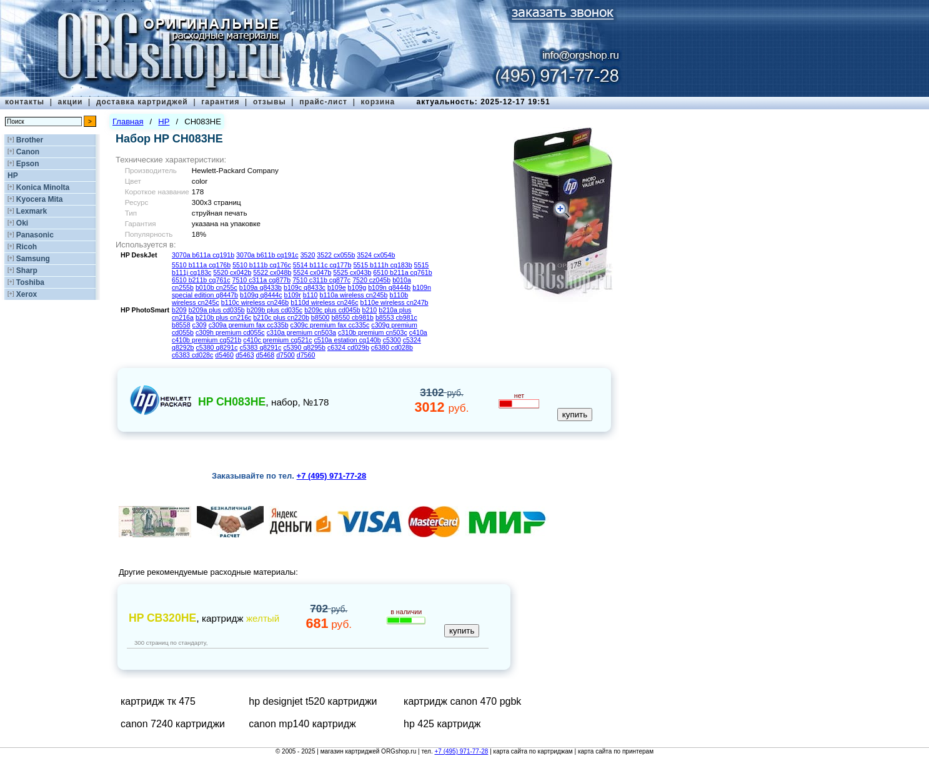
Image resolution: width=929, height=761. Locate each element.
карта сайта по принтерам (615, 751)
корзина (377, 101)
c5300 (392, 340)
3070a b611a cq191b (203, 255)
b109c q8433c (304, 287)
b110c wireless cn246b (255, 302)
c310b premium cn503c (372, 332)
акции (70, 101)
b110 (310, 295)
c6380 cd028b (392, 347)
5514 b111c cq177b (322, 265)
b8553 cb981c (396, 317)
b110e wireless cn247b (394, 302)
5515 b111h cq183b (382, 265)
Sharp (26, 270)
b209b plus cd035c (274, 310)
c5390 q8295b (304, 347)
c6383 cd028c (192, 355)
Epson (27, 163)
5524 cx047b (312, 272)
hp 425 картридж (442, 724)
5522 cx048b (272, 272)
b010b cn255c (216, 287)
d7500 (285, 355)
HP (12, 175)
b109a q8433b (260, 287)
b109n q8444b (389, 287)
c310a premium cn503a (301, 332)
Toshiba (30, 282)
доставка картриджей (142, 101)
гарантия (220, 101)
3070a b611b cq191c (267, 255)
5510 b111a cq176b (201, 265)
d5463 (245, 355)
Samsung (33, 258)
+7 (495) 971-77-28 (461, 751)
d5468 (265, 355)
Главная (127, 121)
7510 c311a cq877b (261, 280)
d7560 (306, 355)
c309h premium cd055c (230, 332)
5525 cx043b (352, 272)
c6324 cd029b (348, 347)
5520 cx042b (232, 272)
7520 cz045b (371, 280)
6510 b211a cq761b (402, 272)
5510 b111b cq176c (261, 265)
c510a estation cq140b (347, 340)
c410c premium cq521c (277, 340)
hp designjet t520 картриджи (313, 701)
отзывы (269, 101)
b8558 (181, 325)
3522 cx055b (336, 255)
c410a (418, 332)
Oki (22, 223)
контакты (24, 101)
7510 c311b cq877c (321, 280)
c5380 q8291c (217, 347)
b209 (179, 310)
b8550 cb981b (352, 317)
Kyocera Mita (39, 199)
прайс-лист (323, 101)
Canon (27, 151)
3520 (308, 255)
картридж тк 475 (158, 701)
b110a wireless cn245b (353, 295)
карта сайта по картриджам (533, 751)
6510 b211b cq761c (201, 280)
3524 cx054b (376, 255)
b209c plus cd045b (332, 310)
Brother (29, 140)
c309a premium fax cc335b (249, 325)
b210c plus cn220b (281, 317)
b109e (336, 287)
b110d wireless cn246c (324, 302)
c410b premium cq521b (206, 340)
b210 (369, 310)
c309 (199, 325)
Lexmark (31, 211)
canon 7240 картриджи (173, 724)
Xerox (26, 294)
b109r (292, 295)
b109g (357, 287)
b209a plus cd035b (217, 310)
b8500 (320, 317)
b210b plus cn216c (223, 317)
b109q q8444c (261, 295)
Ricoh (26, 246)
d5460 (224, 355)
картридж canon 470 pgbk (462, 701)
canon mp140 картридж (302, 724)
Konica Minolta (42, 187)
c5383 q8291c (260, 347)
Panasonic (35, 235)
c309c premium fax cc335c (330, 325)
